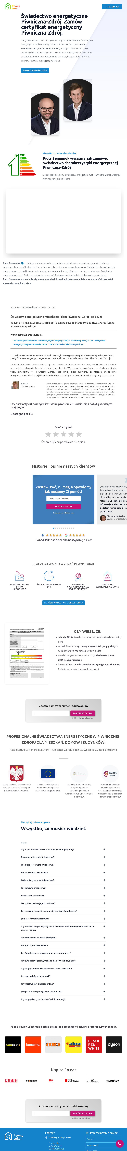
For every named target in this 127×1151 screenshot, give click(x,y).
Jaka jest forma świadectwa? (63, 918)
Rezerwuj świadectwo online (35, 70)
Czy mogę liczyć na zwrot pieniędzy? (63, 937)
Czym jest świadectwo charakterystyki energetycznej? (63, 849)
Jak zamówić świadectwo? (63, 887)
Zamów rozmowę (63, 506)
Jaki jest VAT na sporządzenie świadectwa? (63, 991)
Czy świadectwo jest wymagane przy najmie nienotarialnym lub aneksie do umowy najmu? (63, 928)
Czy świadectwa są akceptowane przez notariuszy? (63, 953)
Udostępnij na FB (21, 413)
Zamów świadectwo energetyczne (63, 603)
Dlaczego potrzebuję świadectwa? (63, 857)
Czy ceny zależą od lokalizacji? (63, 976)
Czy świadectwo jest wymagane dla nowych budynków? (63, 960)
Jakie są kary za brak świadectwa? (63, 880)
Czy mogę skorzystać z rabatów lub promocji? (63, 999)
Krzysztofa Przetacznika (46, 48)
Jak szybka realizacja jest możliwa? (63, 903)
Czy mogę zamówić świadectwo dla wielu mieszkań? (63, 968)
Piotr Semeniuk (13, 263)
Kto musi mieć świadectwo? (63, 872)
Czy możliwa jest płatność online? (63, 983)
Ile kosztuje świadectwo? (63, 895)
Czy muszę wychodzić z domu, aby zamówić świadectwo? (63, 911)
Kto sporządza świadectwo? (63, 945)
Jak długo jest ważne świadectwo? (63, 864)
